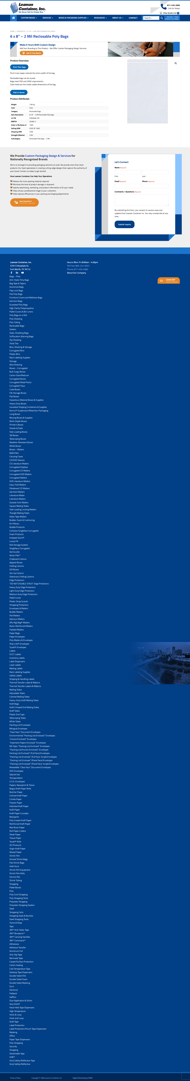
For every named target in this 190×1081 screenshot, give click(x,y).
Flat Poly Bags (15, 292)
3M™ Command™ (17, 938)
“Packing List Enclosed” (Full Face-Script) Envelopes (33, 754)
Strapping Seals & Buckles (21, 913)
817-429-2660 (173, 7)
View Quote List (169, 14)
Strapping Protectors (18, 603)
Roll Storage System (18, 543)
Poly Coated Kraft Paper (20, 818)
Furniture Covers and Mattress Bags (25, 295)
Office (12, 1033)
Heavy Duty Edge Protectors (22, 585)
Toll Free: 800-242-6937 (78, 263)
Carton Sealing (16, 963)
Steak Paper (14, 832)
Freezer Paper (15, 800)
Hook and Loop (16, 1016)
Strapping (13, 882)
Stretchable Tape (16, 1051)
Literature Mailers (17, 497)
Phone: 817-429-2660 (77, 267)
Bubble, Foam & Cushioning (22, 518)
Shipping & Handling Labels (21, 677)
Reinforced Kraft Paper (19, 822)
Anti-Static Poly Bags (19, 278)
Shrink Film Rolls (17, 871)
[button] (176, 63)
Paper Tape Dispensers (19, 1037)
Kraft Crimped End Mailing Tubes (24, 705)
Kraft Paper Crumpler (19, 811)
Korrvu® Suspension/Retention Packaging (28, 408)
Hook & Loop (15, 1012)
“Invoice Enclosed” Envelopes (22, 737)
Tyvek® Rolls (15, 839)
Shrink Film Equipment (19, 868)
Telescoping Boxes (17, 437)
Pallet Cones (15, 595)
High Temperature (17, 1009)
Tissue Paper (15, 836)
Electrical (13, 988)
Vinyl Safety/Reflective (19, 1062)
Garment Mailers (17, 490)
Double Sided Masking (19, 981)
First (116, 176)
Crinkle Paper (15, 797)
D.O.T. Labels (15, 652)
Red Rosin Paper (17, 825)
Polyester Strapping (18, 899)
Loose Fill (13, 539)
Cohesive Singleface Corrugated (24, 528)
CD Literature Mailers (19, 461)
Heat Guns (14, 864)
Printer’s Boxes (16, 422)
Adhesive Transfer (17, 945)
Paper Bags (14, 631)
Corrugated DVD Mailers (20, 472)
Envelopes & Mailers (18, 606)
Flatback (13, 991)
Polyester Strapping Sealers (22, 903)
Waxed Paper (15, 850)
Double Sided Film (17, 973)
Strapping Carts (16, 910)
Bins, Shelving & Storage (20, 345)
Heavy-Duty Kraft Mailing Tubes (24, 698)
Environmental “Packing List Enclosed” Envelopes (32, 733)
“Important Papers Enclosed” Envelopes (27, 740)
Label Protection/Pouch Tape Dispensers (27, 1026)
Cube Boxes (14, 387)
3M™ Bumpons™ (17, 931)
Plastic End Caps (16, 712)
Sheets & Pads (16, 426)
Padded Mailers (16, 627)
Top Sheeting (15, 338)
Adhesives (14, 942)
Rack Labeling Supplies (19, 355)
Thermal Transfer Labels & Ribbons (25, 684)
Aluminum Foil (16, 949)
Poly (11, 889)
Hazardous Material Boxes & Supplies (26, 398)
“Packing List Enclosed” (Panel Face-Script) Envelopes (34, 761)
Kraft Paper (14, 807)
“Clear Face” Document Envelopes (24, 730)
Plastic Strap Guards (18, 599)
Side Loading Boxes (18, 430)
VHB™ (12, 1055)
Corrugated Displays (18, 465)
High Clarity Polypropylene (21, 306)
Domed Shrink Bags (18, 857)
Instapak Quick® (16, 535)
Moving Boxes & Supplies (20, 415)
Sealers (12, 327)
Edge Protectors (16, 578)
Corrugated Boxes (17, 376)
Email (120, 181)
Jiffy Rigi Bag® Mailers (19, 620)
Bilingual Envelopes (18, 726)
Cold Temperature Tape (19, 966)
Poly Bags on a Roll (18, 313)
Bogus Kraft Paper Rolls (20, 786)
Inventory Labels (17, 656)
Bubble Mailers (16, 610)
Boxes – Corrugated (18, 366)
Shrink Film (14, 853)
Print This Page (19, 67)
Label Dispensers (17, 659)
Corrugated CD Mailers (19, 468)
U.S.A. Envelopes (17, 779)
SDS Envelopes (16, 769)
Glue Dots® (14, 1002)
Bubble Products (17, 525)
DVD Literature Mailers (19, 479)
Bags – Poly (14, 274)
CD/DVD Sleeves (17, 458)
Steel (11, 906)
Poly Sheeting (15, 316)
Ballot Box (14, 451)
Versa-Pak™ (14, 553)
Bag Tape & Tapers (17, 281)
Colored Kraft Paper (18, 793)
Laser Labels (15, 663)
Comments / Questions (128, 191)
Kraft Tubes (14, 708)
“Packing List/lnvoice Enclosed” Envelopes (28, 747)
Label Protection (16, 1023)
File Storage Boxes (17, 391)
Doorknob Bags (16, 285)
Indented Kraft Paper (18, 804)
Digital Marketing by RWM (83, 1076)
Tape (11, 924)
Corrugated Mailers (18, 475)
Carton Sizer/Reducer (19, 373)
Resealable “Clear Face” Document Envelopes (30, 765)
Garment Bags (15, 299)
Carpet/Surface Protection (21, 959)
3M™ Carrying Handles (19, 935)
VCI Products (15, 843)
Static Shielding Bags (19, 331)
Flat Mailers (14, 613)
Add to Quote (18, 92)
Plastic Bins (14, 352)
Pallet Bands (15, 885)
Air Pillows (14, 521)
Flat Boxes (14, 394)
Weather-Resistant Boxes (21, 440)
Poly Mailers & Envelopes (21, 638)
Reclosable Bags (16, 323)
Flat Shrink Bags (16, 860)
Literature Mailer (17, 493)
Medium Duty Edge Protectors (23, 592)
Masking (13, 1030)
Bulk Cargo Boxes (17, 369)
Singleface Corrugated (19, 546)
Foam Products (16, 532)
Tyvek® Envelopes (17, 645)
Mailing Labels (15, 666)
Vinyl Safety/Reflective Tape (22, 1058)
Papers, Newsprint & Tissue (21, 783)
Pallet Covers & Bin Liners (21, 309)
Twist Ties (13, 341)
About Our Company (76, 270)
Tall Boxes (13, 433)
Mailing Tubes (15, 687)
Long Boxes (14, 412)
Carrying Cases (16, 454)
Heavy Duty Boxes (17, 401)
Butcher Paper (16, 790)
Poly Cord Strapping (18, 892)
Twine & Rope (15, 920)
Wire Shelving (15, 362)
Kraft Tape (14, 1019)
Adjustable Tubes (17, 691)
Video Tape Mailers (17, 514)
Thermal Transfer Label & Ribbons (24, 680)
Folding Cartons (16, 564)
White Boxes (15, 444)
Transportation (16, 776)
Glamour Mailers (16, 617)
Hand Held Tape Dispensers (21, 1005)
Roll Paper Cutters (17, 829)
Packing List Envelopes (19, 723)
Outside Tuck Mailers (18, 500)
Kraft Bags (14, 701)
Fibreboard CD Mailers (19, 486)
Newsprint (14, 815)
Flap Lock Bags (16, 288)
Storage (13, 359)
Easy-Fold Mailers (17, 482)
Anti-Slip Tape (15, 952)
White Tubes (15, 719)
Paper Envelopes (17, 634)
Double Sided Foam (18, 977)
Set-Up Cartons (16, 571)
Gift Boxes (14, 567)
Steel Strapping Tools (18, 917)
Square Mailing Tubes (19, 504)
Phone (148, 181)
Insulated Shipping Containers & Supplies (28, 405)
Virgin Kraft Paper (17, 846)
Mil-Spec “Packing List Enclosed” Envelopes (29, 744)
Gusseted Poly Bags (18, 302)
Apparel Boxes (15, 560)
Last (143, 176)
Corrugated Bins (16, 348)
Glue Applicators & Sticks (20, 998)
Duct (11, 984)
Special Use (14, 772)
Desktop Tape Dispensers (20, 970)
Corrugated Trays (17, 383)
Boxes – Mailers (16, 447)
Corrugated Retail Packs (20, 380)
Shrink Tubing (15, 878)
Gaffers (12, 995)
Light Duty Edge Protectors (21, 588)
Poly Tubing (14, 320)
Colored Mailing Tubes (19, 694)
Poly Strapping (16, 1041)
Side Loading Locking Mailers (22, 507)
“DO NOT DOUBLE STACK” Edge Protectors (29, 581)
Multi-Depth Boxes (18, 419)
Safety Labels (15, 673)
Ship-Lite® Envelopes (19, 641)
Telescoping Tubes (17, 716)
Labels (12, 648)
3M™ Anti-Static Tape (19, 928)
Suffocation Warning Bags (21, 334)
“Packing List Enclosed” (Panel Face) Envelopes (30, 758)
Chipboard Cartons (17, 557)
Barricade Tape (16, 956)
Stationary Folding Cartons (21, 574)
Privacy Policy (15, 1076)
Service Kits (14, 875)
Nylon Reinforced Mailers (21, 624)
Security (13, 1044)
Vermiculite (14, 550)
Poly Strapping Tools (18, 896)
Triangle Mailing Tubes (19, 511)
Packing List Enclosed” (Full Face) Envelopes (29, 751)
